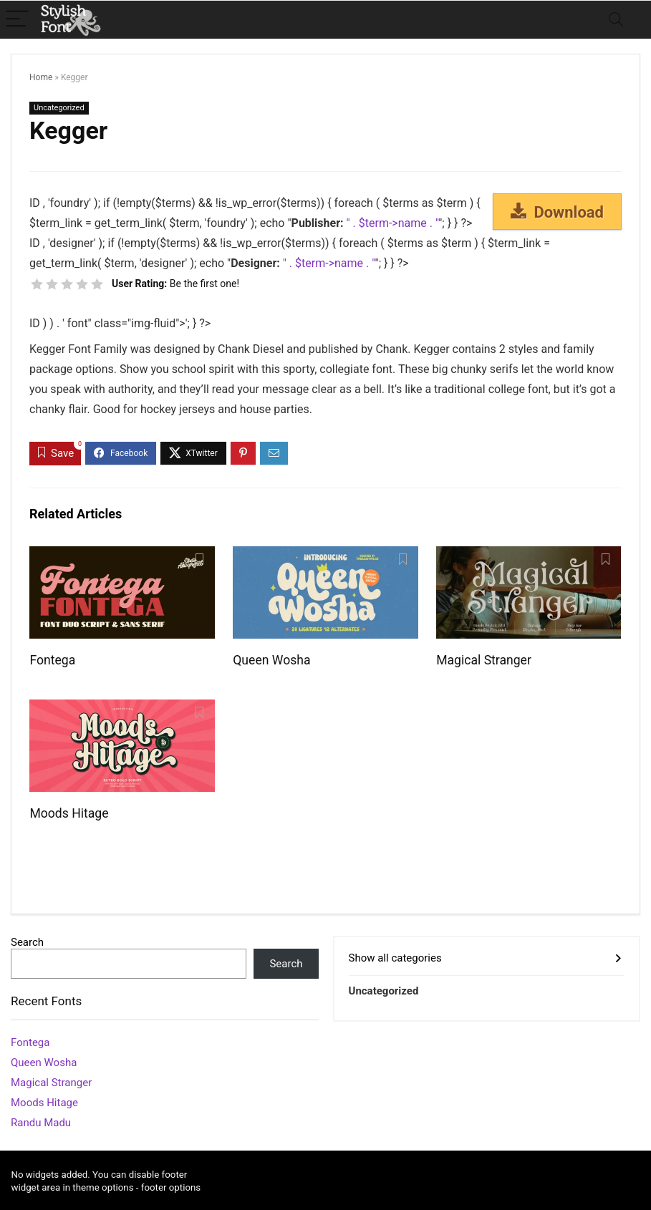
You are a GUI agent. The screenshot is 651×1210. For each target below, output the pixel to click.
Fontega (52, 660)
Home (40, 77)
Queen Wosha (271, 660)
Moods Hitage (68, 813)
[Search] (616, 20)
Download (557, 212)
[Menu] (17, 20)
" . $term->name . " (393, 223)
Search (27, 942)
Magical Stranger (483, 660)
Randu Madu (41, 1122)
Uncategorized (59, 107)
